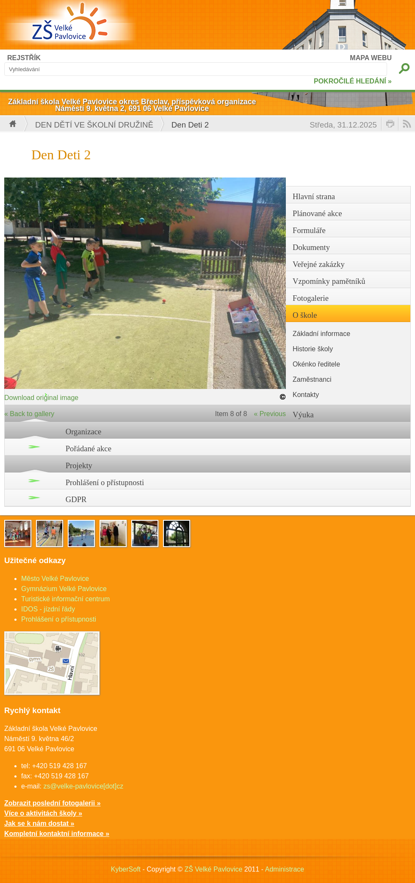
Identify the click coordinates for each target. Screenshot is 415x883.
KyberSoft (126, 869)
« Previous (270, 413)
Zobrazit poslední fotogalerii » (52, 803)
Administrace (284, 869)
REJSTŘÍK (24, 57)
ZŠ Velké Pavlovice (213, 869)
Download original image (41, 397)
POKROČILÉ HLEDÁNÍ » (353, 81)
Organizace (84, 431)
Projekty (79, 465)
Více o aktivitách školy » (43, 813)
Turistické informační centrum (65, 599)
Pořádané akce (88, 448)
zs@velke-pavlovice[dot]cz (83, 786)
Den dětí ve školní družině (94, 124)
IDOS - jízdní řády (48, 609)
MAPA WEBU (371, 57)
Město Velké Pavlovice (55, 578)
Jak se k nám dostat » (39, 823)
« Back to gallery (29, 413)
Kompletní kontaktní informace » (56, 833)
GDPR (76, 499)
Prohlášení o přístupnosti (105, 482)
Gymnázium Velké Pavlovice (64, 588)
